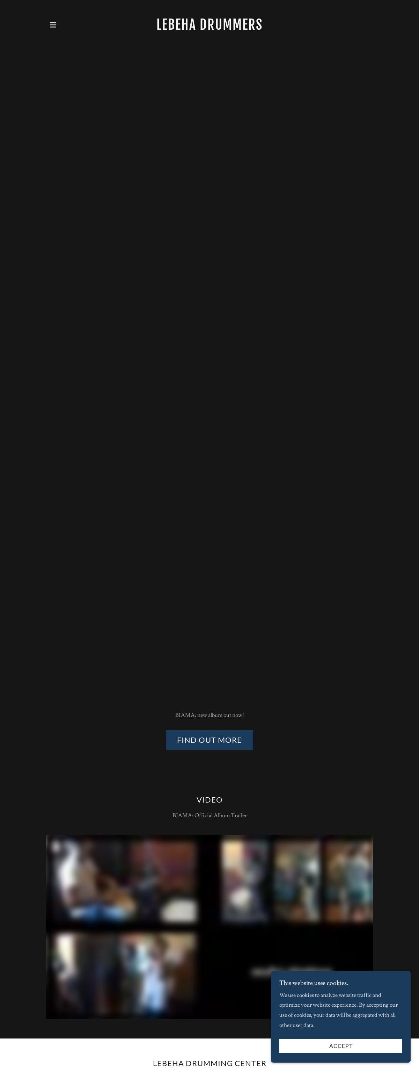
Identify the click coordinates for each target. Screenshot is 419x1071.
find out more (209, 740)
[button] (53, 25)
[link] (209, 27)
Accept (341, 1046)
